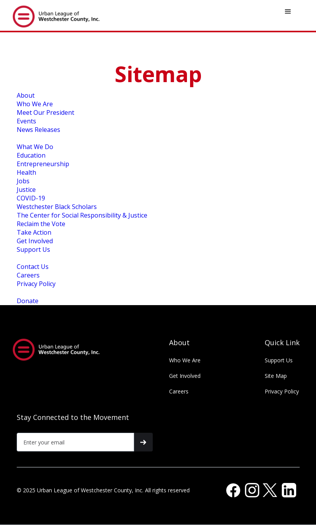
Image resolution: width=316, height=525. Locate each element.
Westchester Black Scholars (57, 206)
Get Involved (35, 241)
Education (31, 155)
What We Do (35, 146)
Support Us (33, 249)
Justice (26, 189)
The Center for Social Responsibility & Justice (82, 215)
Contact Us (33, 266)
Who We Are (35, 104)
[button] (288, 11)
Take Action (34, 232)
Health (26, 172)
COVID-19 (31, 198)
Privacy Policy (36, 283)
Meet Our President (45, 112)
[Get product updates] (75, 442)
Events (26, 121)
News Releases (38, 129)
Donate (27, 301)
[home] (61, 15)
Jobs (23, 181)
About (26, 95)
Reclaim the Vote (41, 223)
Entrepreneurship (43, 164)
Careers (28, 275)
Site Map (276, 375)
